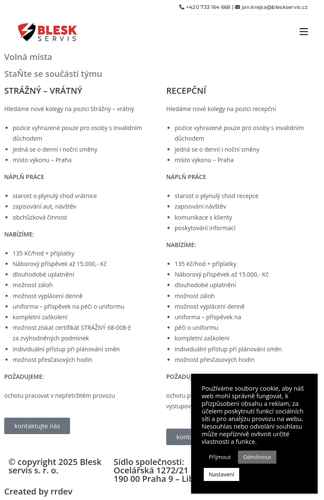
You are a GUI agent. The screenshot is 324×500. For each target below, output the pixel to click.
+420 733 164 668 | (210, 7)
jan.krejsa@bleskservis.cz (275, 7)
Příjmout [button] (220, 457)
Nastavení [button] (221, 474)
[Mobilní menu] (304, 31)
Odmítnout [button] (257, 457)
